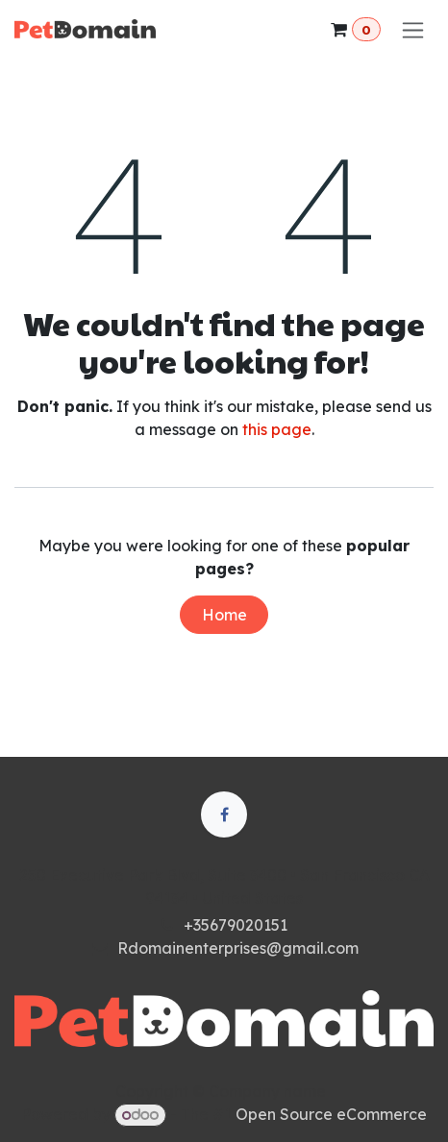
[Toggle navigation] (413, 29)
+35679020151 (235, 925)
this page (276, 429)
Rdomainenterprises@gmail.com (238, 948)
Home (224, 614)
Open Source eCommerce (331, 1114)
